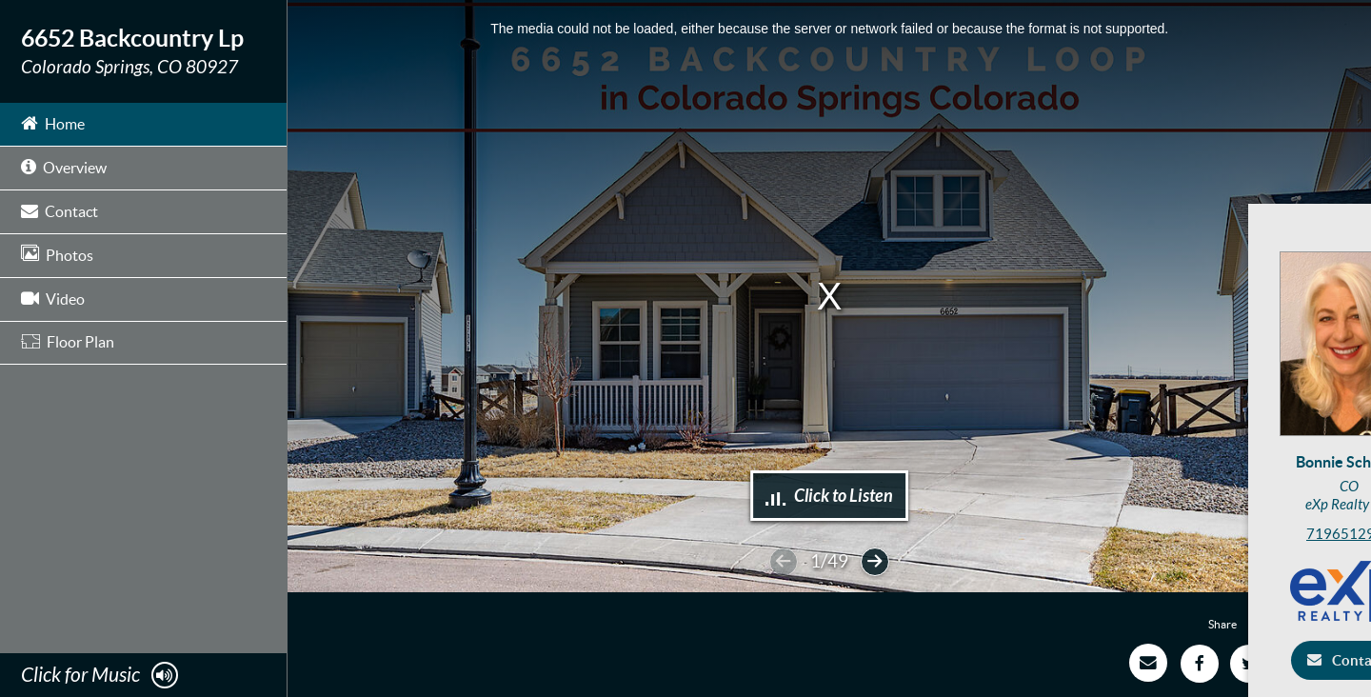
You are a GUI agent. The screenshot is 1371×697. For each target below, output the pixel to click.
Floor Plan (67, 341)
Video (53, 298)
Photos (57, 254)
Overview (64, 166)
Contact (59, 210)
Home (53, 122)
